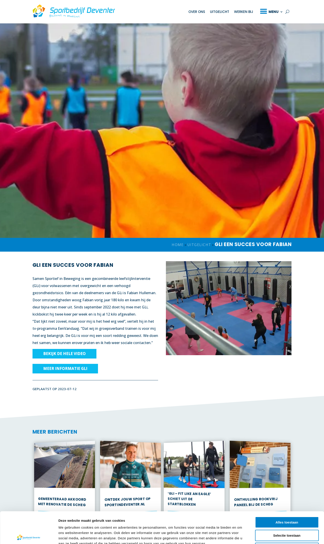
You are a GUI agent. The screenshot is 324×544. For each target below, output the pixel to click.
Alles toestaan (286, 489)
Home (177, 248)
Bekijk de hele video (64, 356)
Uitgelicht (219, 11)
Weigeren (286, 516)
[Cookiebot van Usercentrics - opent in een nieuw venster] (28, 535)
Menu (274, 11)
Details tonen (240, 535)
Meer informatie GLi (65, 371)
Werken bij (243, 11)
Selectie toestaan (287, 503)
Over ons (196, 11)
